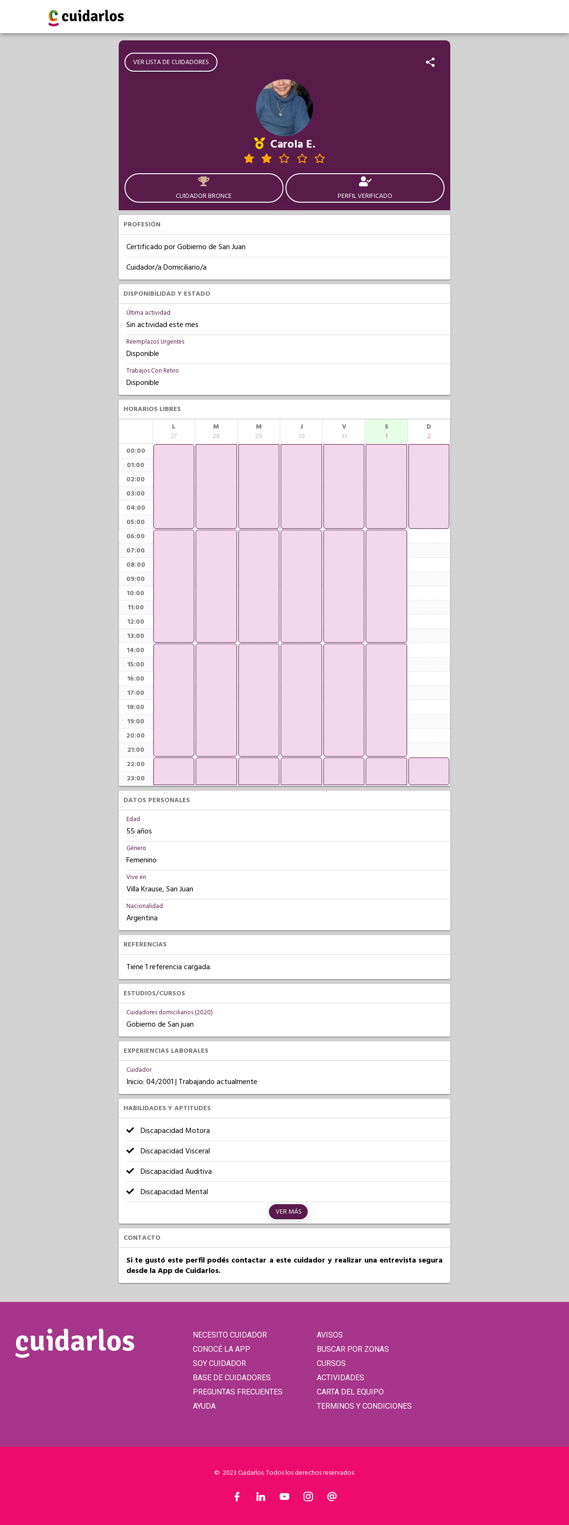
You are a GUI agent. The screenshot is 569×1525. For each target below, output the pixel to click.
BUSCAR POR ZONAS (353, 1349)
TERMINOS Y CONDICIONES (364, 1406)
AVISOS (330, 1334)
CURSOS (331, 1363)
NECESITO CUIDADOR (230, 1334)
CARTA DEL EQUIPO (350, 1391)
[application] (174, 486)
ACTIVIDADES (340, 1377)
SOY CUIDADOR (219, 1363)
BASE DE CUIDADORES (232, 1377)
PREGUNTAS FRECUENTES (238, 1391)
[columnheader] (174, 431)
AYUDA (204, 1406)
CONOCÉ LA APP (221, 1349)
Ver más (288, 1211)
